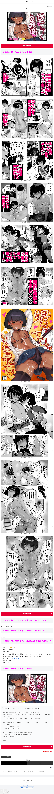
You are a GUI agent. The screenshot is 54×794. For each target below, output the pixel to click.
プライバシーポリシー (27, 780)
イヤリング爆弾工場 (14, 658)
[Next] (5, 791)
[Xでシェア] (14, 763)
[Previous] (1, 791)
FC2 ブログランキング (27, 787)
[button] (40, 763)
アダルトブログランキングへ (27, 786)
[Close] (8, 792)
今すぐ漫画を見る (27, 45)
